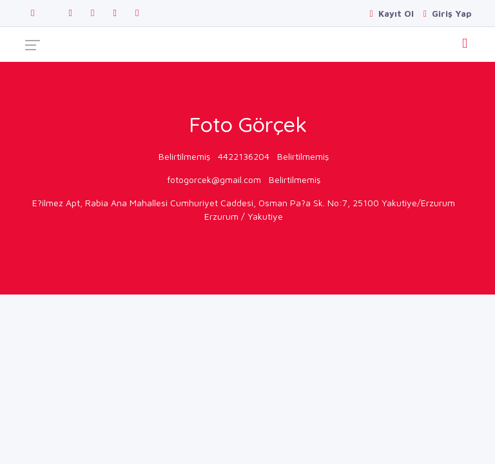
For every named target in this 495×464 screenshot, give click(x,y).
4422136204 (243, 156)
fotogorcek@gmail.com (214, 179)
